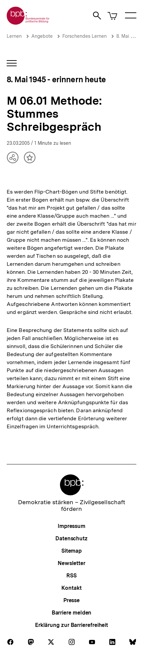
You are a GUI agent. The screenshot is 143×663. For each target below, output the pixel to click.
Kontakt (71, 588)
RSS (71, 575)
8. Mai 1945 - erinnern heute (56, 79)
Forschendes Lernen (84, 36)
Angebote (42, 36)
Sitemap (71, 551)
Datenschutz (71, 538)
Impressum (71, 526)
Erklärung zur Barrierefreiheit (71, 625)
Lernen (14, 36)
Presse (71, 600)
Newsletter (71, 563)
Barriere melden (72, 613)
